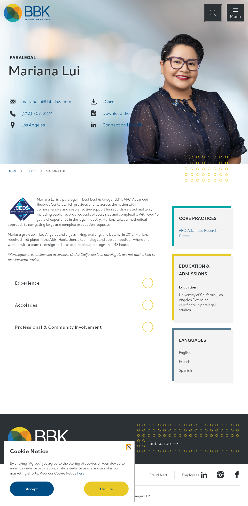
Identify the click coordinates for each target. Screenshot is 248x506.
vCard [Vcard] (108, 101)
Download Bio (116, 113)
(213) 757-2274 (37, 113)
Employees (190, 474)
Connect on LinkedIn (123, 125)
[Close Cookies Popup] (129, 447)
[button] (84, 283)
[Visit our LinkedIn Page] (204, 474)
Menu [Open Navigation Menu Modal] (235, 16)
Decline (106, 488)
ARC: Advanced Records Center (198, 233)
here (81, 473)
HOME (12, 171)
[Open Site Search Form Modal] (213, 13)
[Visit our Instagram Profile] (220, 474)
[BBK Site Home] (27, 13)
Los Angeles (33, 125)
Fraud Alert (158, 474)
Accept (32, 488)
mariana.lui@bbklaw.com (46, 101)
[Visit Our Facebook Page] (236, 474)
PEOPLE (31, 171)
